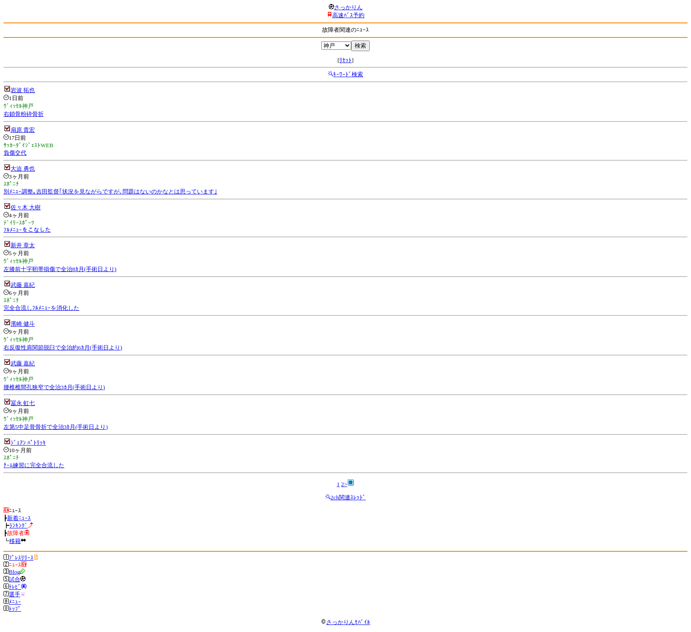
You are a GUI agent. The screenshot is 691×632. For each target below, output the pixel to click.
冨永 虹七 (23, 403)
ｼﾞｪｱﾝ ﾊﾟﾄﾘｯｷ (28, 442)
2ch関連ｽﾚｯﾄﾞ (348, 497)
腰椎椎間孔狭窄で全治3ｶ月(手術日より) (54, 387)
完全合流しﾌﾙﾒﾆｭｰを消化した (41, 308)
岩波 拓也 (23, 90)
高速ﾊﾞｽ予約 (348, 15)
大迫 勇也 (23, 168)
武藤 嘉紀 (23, 285)
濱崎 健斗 (23, 323)
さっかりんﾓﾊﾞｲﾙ (345, 622)
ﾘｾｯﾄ (345, 60)
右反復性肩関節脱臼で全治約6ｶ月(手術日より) (63, 347)
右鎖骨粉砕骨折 (24, 114)
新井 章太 (23, 245)
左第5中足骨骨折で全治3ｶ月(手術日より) (56, 427)
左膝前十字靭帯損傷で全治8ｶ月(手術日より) (60, 269)
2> (344, 484)
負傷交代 (15, 152)
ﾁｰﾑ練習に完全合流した (34, 465)
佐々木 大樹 (26, 207)
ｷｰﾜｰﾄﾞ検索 (348, 74)
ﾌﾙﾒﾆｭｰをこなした (27, 230)
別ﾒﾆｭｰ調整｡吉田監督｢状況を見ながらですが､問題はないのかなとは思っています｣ (110, 191)
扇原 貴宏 (23, 129)
